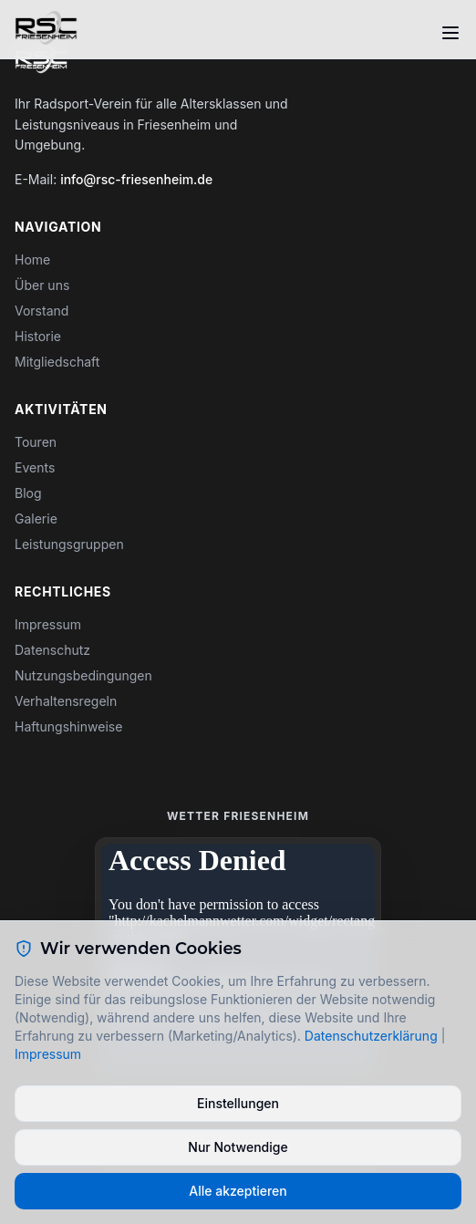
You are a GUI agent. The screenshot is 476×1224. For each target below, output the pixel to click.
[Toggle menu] (450, 33)
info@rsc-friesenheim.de (136, 179)
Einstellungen (238, 1103)
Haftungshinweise (68, 726)
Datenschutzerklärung (371, 1035)
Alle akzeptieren (238, 1190)
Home (32, 259)
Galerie (36, 518)
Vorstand (41, 310)
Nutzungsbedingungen (83, 675)
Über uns (42, 285)
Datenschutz (52, 650)
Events (35, 467)
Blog (28, 493)
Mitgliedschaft (57, 361)
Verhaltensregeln (66, 701)
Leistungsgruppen (69, 544)
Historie (38, 336)
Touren (36, 442)
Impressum (48, 624)
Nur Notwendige (237, 1147)
